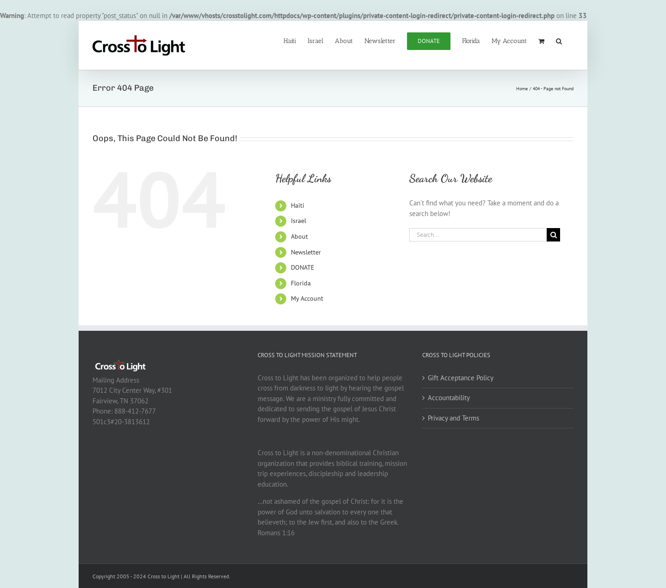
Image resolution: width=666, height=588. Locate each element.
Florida (301, 283)
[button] (559, 40)
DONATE (302, 267)
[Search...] (478, 234)
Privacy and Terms (453, 418)
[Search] (553, 234)
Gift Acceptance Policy (460, 377)
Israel (298, 221)
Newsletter (306, 252)
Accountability (449, 397)
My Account (307, 298)
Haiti (297, 205)
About (299, 236)
